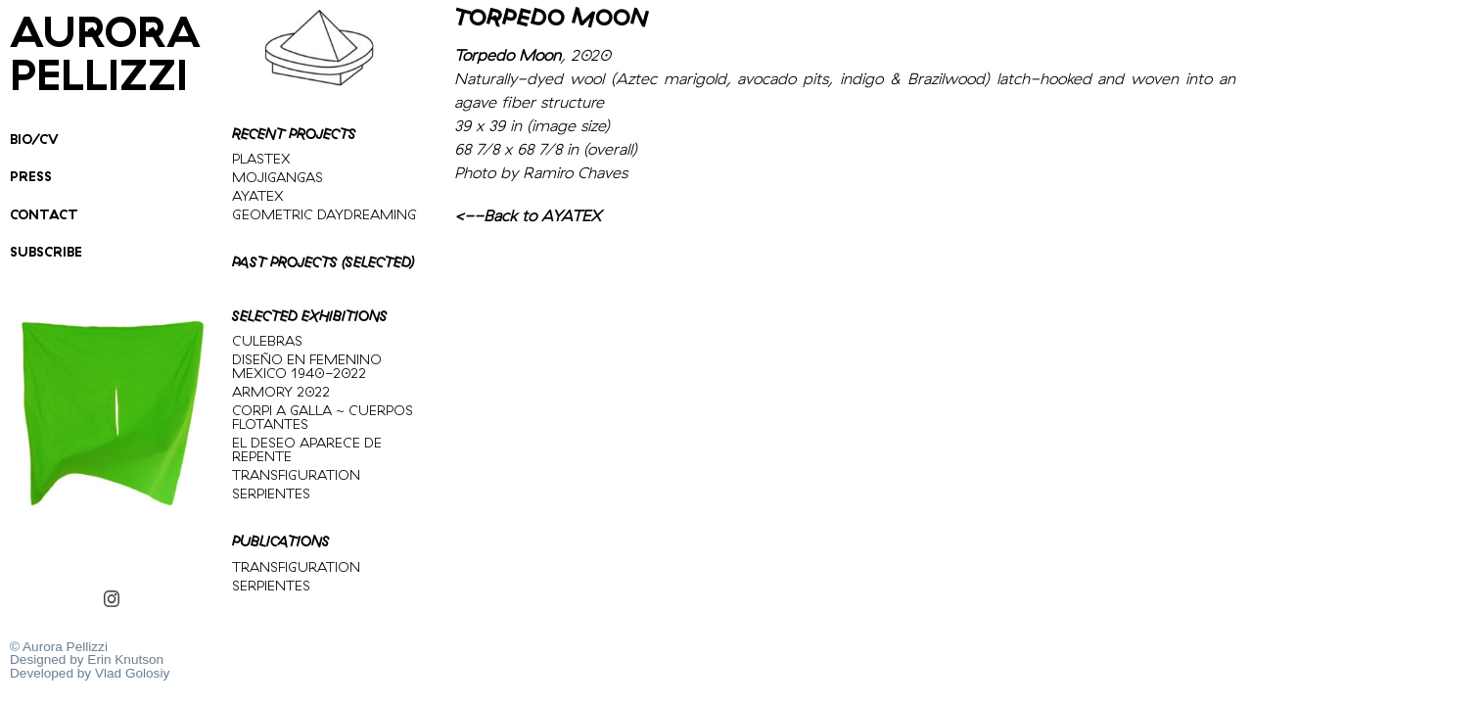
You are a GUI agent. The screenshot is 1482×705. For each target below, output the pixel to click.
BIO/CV (34, 138)
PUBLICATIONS (281, 541)
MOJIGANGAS (277, 177)
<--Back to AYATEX (527, 215)
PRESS (31, 175)
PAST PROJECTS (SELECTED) (323, 262)
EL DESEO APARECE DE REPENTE (307, 449)
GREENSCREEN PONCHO (18, 544)
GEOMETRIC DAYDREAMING (324, 214)
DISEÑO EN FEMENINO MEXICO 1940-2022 (307, 366)
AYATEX (258, 196)
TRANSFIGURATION (296, 475)
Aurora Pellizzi (105, 53)
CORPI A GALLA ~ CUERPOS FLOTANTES (322, 417)
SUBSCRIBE (46, 251)
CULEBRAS (267, 341)
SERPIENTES (271, 493)
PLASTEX (261, 158)
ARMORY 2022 (281, 391)
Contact (44, 214)
